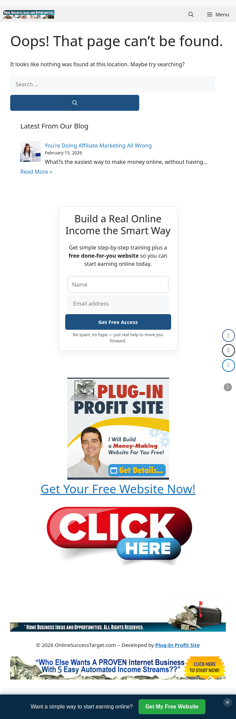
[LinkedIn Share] (228, 365)
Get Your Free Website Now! (117, 489)
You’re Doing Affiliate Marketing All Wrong (98, 145)
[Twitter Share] (228, 350)
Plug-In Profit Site (177, 644)
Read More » (36, 171)
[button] (191, 14)
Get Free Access (118, 322)
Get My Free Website (172, 706)
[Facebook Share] (228, 335)
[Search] (74, 103)
